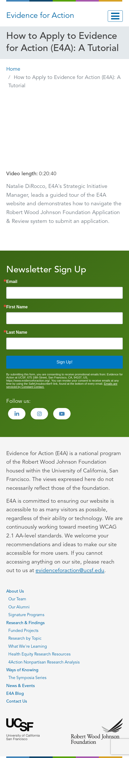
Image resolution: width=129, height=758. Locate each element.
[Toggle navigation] (115, 16)
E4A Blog (15, 694)
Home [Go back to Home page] (13, 69)
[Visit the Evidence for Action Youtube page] (62, 413)
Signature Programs (26, 615)
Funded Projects (23, 631)
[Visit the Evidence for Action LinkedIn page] (16, 413)
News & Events (20, 686)
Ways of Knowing (22, 670)
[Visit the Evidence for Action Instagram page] (39, 413)
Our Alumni (19, 607)
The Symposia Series (27, 678)
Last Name (16, 332)
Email (11, 282)
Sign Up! (64, 362)
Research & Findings (25, 623)
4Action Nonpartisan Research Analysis (44, 662)
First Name (17, 307)
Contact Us (16, 701)
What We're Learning (27, 647)
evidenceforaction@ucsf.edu (70, 570)
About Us (15, 591)
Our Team (17, 599)
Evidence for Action (40, 16)
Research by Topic (25, 639)
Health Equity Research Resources (39, 654)
